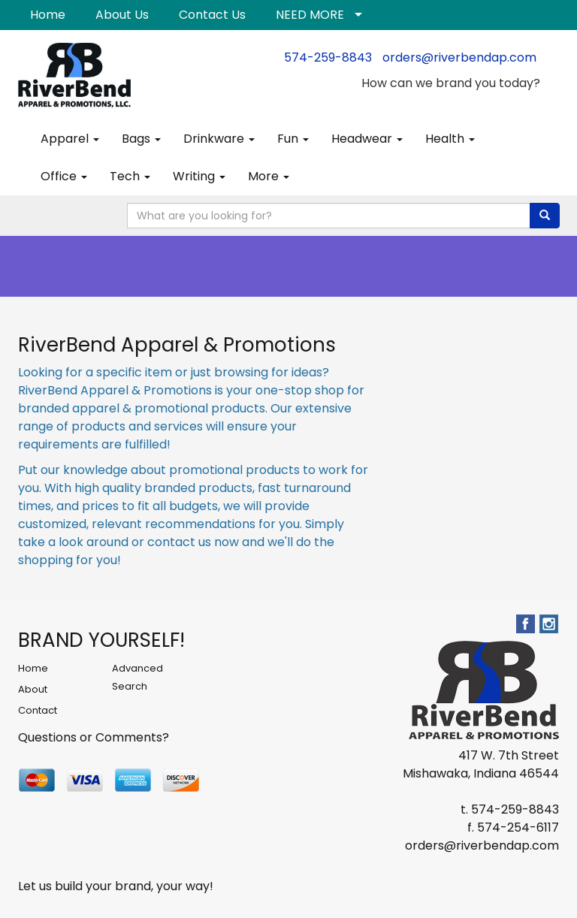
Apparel (70, 138)
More (268, 176)
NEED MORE (310, 14)
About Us (122, 14)
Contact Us (212, 14)
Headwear (367, 138)
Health (450, 138)
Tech (130, 176)
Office (64, 176)
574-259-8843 (328, 57)
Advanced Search (137, 677)
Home (47, 14)
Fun (293, 138)
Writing (199, 176)
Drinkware (219, 138)
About (32, 689)
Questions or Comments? (93, 737)
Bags (141, 138)
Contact (37, 710)
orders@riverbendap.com (459, 57)
